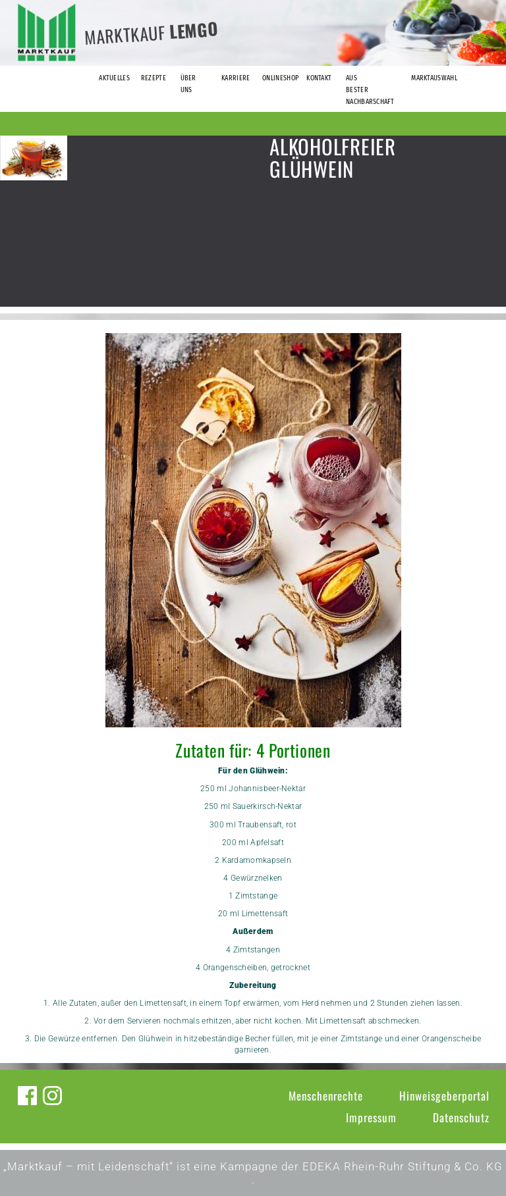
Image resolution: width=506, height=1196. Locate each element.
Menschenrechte (326, 1095)
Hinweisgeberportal (444, 1095)
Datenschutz (461, 1117)
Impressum (371, 1117)
